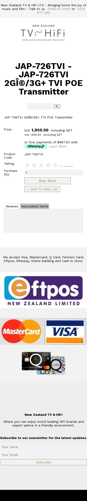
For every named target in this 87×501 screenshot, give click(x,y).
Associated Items (34, 206)
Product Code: (9, 155)
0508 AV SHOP (59, 9)
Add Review (43, 220)
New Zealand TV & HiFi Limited (56, 495)
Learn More (58, 146)
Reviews (12, 206)
